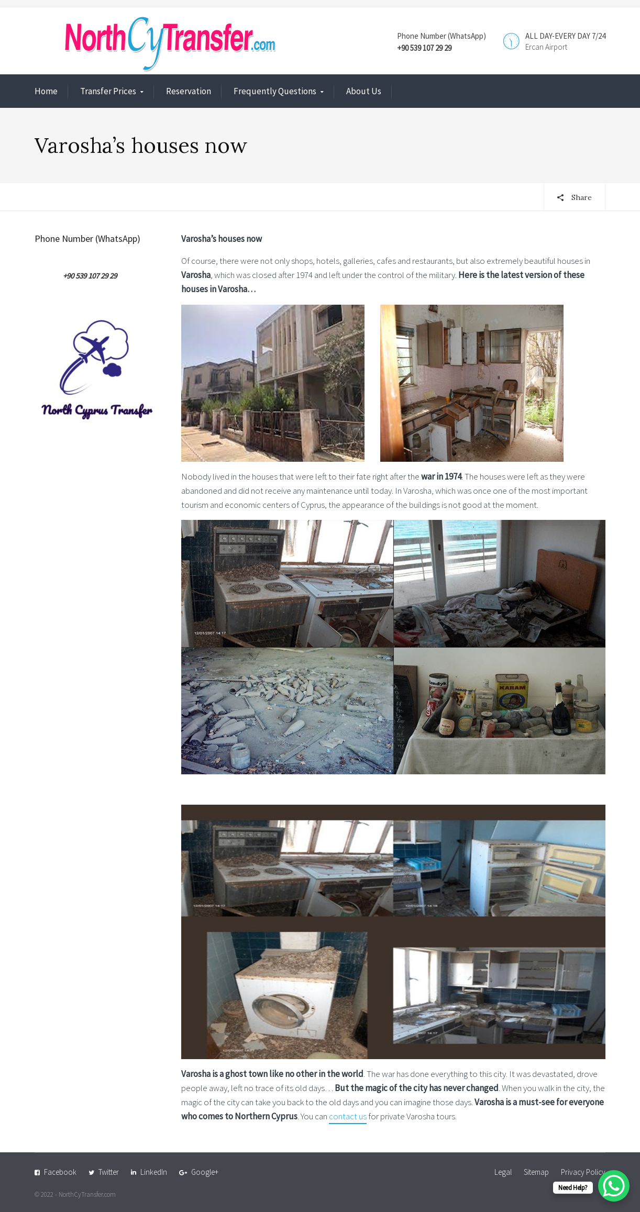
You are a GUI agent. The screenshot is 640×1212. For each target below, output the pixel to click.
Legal (503, 1172)
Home (46, 91)
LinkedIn (153, 1172)
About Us (363, 91)
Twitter (108, 1172)
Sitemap (536, 1172)
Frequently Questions (275, 91)
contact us (348, 1116)
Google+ (204, 1172)
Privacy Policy (583, 1172)
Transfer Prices (108, 91)
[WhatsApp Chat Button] (614, 1186)
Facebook (60, 1172)
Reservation (188, 91)
